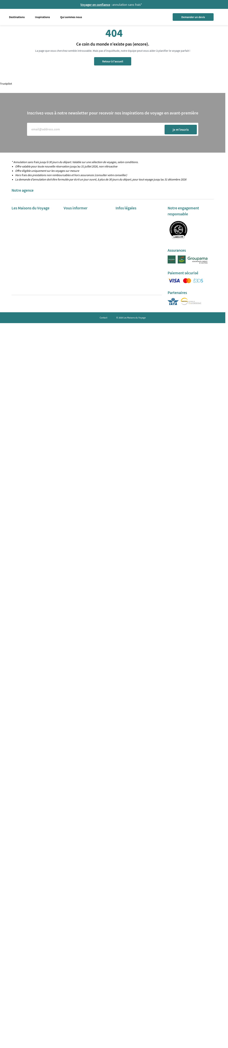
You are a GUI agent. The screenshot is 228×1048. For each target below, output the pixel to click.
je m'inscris (181, 129)
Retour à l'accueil (112, 61)
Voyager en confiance (95, 5)
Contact (103, 317)
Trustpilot (6, 83)
